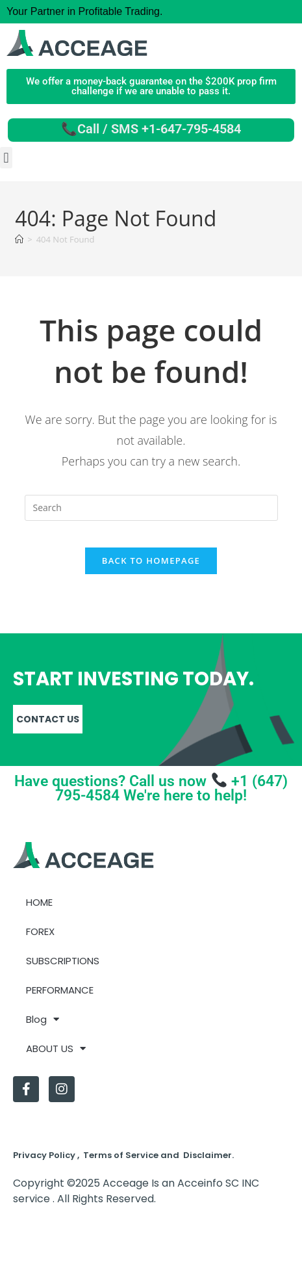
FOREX (40, 931)
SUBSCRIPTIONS (62, 961)
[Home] (19, 239)
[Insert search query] (151, 508)
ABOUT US (56, 1048)
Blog (42, 1019)
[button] (6, 157)
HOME (39, 902)
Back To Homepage (151, 560)
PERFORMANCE (60, 990)
